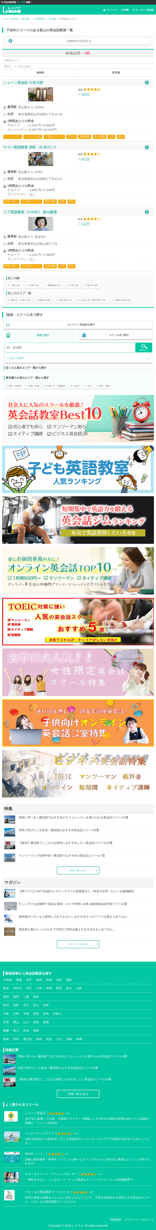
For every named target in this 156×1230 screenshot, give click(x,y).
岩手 (29, 979)
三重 (26, 996)
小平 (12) (74, 285)
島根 (46, 1022)
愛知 (6, 996)
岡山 (16, 1022)
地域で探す (43, 335)
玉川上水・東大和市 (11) (93, 300)
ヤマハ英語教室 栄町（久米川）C (29, 147)
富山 (36, 1005)
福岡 (6, 1039)
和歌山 (57, 1013)
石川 (26, 1005)
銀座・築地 (104, 386)
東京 (6, 988)
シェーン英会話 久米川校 (23, 82)
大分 (59, 1039)
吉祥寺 (76, 386)
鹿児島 (27, 1039)
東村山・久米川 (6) (20, 300)
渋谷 (89, 386)
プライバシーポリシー (139, 1219)
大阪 (6, 1013)
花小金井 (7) (65, 300)
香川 (16, 1030)
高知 (26, 1030)
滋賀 (36, 1013)
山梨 (79, 988)
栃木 (69, 988)
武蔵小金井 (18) (123, 300)
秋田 (39, 979)
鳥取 (36, 1022)
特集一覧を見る (78, 870)
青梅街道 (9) (54, 285)
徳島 (36, 1030)
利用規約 (116, 1219)
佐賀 (49, 1039)
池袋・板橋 (34, 386)
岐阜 (36, 996)
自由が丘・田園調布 (56, 386)
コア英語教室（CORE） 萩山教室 (30, 212)
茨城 (49, 988)
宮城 (49, 979)
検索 (125, 10)
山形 (59, 979)
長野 (16, 1005)
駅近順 (116, 72)
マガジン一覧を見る (78, 944)
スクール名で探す (119, 335)
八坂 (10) (15, 285)
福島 (69, 979)
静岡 (16, 996)
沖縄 (79, 1039)
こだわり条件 (15, 358)
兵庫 (16, 1013)
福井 (46, 1005)
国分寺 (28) (45, 300)
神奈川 (17, 988)
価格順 (40, 72)
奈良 (46, 1013)
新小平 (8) (92, 285)
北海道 (7, 979)
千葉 (39, 988)
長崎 (39, 1039)
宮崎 (69, 1039)
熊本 (16, 1039)
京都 (26, 1013)
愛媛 (6, 1030)
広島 (6, 1022)
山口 (26, 1022)
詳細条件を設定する (79, 41)
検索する (144, 347)
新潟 (6, 1005)
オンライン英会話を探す (81, 324)
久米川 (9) (34, 285)
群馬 (59, 988)
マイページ (110, 10)
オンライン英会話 (143, 10)
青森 (19, 979)
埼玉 (29, 988)
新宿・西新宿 (15, 386)
